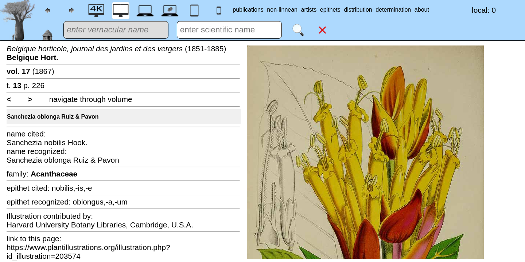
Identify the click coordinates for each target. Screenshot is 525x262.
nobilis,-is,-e (72, 188)
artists (309, 10)
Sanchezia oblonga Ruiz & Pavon (53, 117)
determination (393, 10)
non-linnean (282, 10)
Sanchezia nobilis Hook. (47, 142)
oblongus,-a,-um (100, 202)
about (422, 10)
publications (248, 10)
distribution (358, 10)
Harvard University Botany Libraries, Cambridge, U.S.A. (100, 225)
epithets (330, 10)
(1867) (30, 71)
